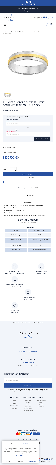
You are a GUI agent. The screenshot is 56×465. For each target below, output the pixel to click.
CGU (36, 188)
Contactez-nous (28, 410)
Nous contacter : (43, 17)
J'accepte (32, 461)
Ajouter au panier (28, 174)
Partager (4, 182)
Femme (15, 400)
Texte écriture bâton (12, 119)
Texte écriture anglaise (12, 130)
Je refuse (8, 461)
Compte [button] (28, 11)
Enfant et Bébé (14, 406)
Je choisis (20, 461)
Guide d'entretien (28, 195)
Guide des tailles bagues (41, 401)
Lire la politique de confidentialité (33, 391)
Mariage (15, 403)
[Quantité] (12, 169)
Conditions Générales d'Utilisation (28, 406)
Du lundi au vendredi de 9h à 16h (43, 19)
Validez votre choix (42, 139)
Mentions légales (28, 401)
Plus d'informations (20, 455)
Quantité (5, 169)
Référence (23, 222)
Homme (15, 408)
